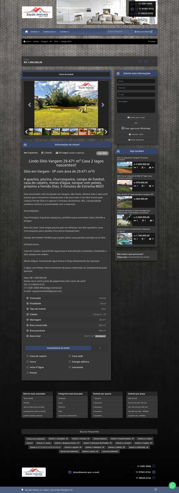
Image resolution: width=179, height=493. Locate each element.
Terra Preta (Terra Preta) (34, 407)
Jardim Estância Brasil (33, 415)
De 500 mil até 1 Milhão (138, 411)
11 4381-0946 (145, 3)
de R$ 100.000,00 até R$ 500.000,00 (45, 447)
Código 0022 (66, 41)
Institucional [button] (48, 31)
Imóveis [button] (34, 31)
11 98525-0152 (145, 13)
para (145, 439)
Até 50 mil (132, 398)
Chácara (62, 398)
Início (27, 41)
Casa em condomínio (67, 415)
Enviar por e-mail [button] (136, 117)
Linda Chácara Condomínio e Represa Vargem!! (133, 230)
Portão (26, 402)
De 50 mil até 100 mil (137, 402)
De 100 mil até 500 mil (138, 407)
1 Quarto (97, 398)
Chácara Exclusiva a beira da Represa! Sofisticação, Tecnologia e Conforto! (133, 211)
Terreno (61, 407)
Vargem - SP (46, 41)
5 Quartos (97, 415)
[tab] (32, 74)
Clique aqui (122, 257)
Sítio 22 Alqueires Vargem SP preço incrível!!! (132, 158)
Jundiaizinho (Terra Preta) (34, 411)
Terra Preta (28, 398)
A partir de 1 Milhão (137, 415)
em (58, 439)
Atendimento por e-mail (83, 472)
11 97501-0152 (146, 8)
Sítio (56, 41)
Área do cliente (143, 31)
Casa (60, 402)
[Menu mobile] (26, 31)
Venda (36, 41)
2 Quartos (97, 402)
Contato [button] (63, 31)
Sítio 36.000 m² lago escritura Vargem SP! (135, 194)
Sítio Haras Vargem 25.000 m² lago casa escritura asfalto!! (134, 177)
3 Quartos (97, 407)
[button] (30, 104)
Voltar (152, 41)
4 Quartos (97, 411)
